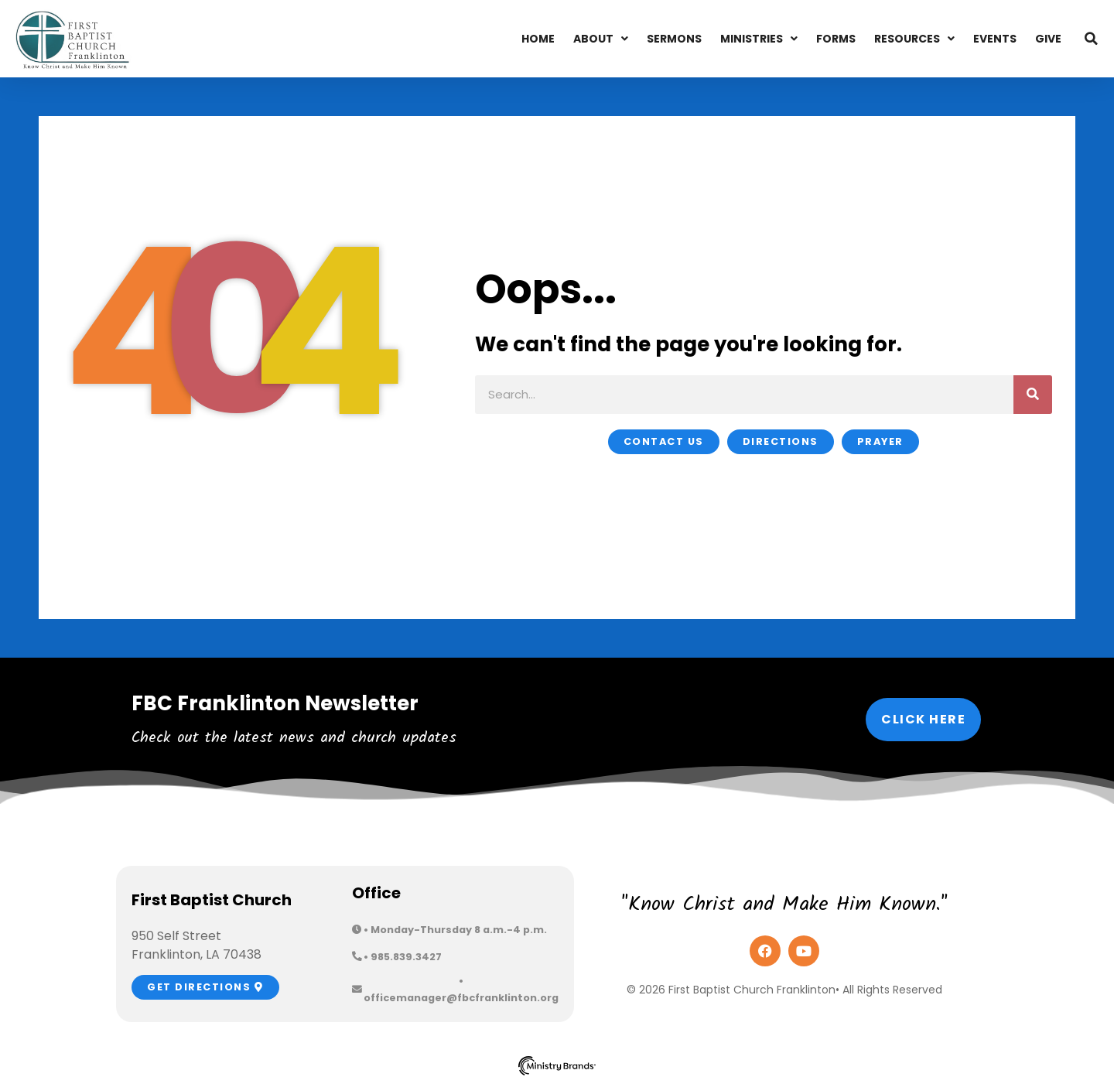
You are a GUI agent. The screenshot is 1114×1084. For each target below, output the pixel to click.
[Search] (1032, 394)
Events (995, 38)
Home (538, 38)
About (600, 39)
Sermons (674, 38)
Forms (836, 38)
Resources (914, 39)
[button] (1090, 38)
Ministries (759, 39)
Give (1048, 38)
